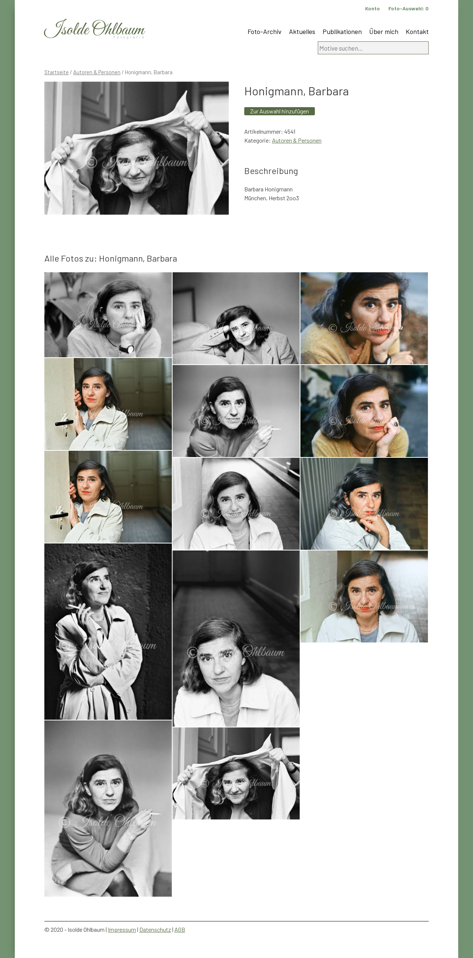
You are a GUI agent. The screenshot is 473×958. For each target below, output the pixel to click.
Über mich (383, 31)
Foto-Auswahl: (408, 8)
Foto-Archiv (265, 31)
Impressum (122, 929)
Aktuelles (302, 31)
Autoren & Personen (96, 72)
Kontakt (417, 31)
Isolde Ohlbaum (94, 30)
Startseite (56, 72)
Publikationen (342, 31)
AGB (179, 929)
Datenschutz (155, 929)
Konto (372, 8)
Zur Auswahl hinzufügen (279, 111)
